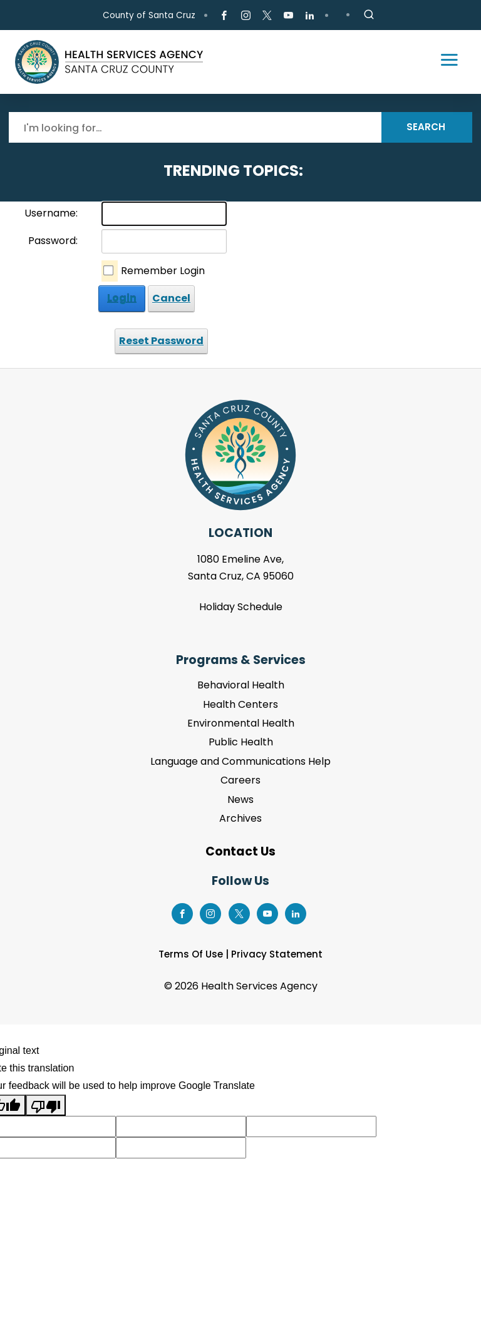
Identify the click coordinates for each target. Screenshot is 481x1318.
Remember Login (163, 270)
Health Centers (240, 704)
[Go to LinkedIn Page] (309, 16)
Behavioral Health (240, 685)
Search (425, 126)
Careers (240, 780)
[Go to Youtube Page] (288, 16)
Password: (53, 240)
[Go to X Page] (267, 16)
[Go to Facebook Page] (223, 16)
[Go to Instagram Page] (245, 16)
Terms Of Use (190, 954)
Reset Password (161, 341)
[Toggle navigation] (443, 62)
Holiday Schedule (240, 607)
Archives (240, 818)
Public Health (241, 742)
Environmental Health (240, 723)
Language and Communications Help (240, 761)
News (240, 799)
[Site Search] (368, 15)
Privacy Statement (277, 954)
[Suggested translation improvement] (181, 1126)
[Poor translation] (46, 1105)
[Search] (195, 127)
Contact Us (240, 851)
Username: (51, 213)
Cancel (171, 298)
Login (122, 298)
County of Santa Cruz (149, 15)
